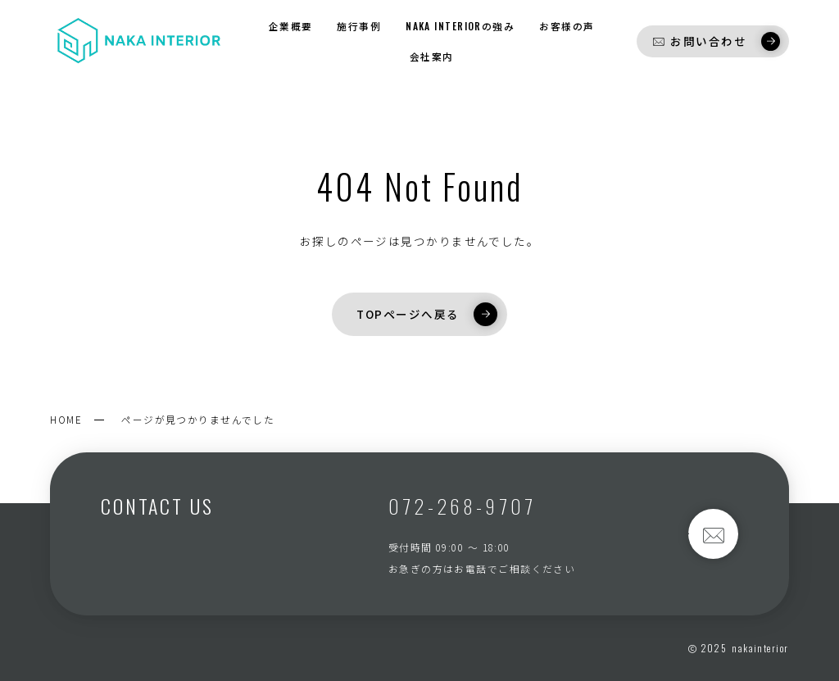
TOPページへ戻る (426, 313)
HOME (66, 419)
